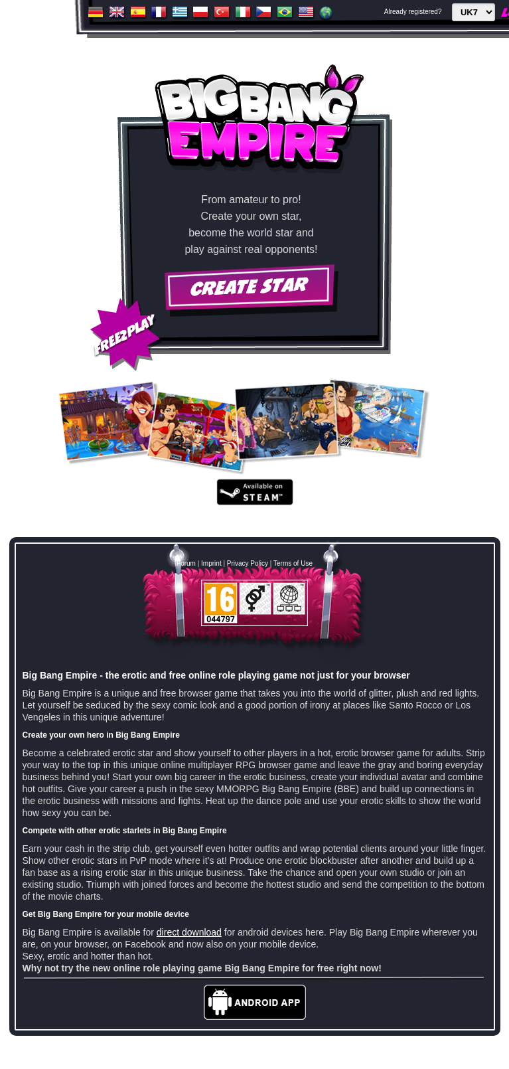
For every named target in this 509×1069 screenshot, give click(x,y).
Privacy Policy (247, 563)
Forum (186, 563)
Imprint (211, 563)
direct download (189, 932)
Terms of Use (293, 563)
